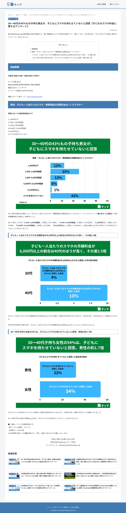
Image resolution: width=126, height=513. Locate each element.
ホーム (50, 507)
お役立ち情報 (74, 507)
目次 (60, 44)
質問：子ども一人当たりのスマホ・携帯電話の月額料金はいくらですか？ (56, 52)
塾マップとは (57, 507)
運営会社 (65, 507)
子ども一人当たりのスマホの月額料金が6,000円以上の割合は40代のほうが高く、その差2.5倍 (64, 55)
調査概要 (35, 49)
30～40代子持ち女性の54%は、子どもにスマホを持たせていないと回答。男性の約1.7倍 (63, 58)
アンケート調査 (13, 19)
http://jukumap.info (34, 96)
